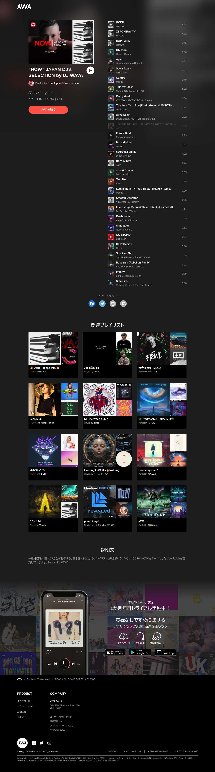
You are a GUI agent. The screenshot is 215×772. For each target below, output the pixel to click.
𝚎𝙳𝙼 (141, 521)
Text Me (121, 179)
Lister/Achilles (123, 174)
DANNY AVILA (123, 155)
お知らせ (21, 711)
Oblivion (121, 50)
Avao (118, 183)
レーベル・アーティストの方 (61, 726)
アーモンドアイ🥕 (101, 474)
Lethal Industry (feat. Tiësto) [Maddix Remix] (144, 188)
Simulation (123, 225)
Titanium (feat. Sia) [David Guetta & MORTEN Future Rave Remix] (157, 105)
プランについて (25, 706)
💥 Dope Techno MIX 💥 (45, 367)
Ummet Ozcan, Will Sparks (130, 63)
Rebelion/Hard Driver (127, 220)
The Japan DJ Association (63, 83)
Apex (119, 59)
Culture (120, 77)
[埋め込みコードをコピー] (123, 303)
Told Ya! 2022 (124, 87)
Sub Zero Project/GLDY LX (130, 266)
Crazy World (123, 96)
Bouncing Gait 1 (148, 470)
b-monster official (46, 423)
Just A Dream (124, 170)
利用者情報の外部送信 (158, 751)
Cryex (119, 248)
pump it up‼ (91, 521)
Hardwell (120, 26)
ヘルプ (20, 717)
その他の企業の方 (58, 730)
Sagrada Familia (126, 151)
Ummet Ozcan (123, 54)
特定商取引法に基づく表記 (186, 751)
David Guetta (123, 109)
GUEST (97, 372)
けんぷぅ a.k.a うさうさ (104, 525)
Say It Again (123, 68)
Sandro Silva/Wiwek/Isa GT (130, 91)
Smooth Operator (127, 198)
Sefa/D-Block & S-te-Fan (128, 276)
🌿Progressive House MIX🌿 (156, 419)
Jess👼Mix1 (91, 367)
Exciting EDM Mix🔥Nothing (101, 470)
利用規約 (112, 751)
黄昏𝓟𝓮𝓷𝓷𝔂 (152, 525)
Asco (118, 165)
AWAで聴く (48, 109)
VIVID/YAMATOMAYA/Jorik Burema (134, 100)
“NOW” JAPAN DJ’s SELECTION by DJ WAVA (75, 679)
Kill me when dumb (96, 419)
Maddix (120, 82)
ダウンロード (23, 701)
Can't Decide (124, 244)
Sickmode (121, 239)
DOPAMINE (123, 40)
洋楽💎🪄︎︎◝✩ (37, 470)
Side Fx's (122, 281)
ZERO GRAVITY (126, 31)
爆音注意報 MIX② (149, 367)
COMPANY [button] (58, 694)
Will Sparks (122, 72)
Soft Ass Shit (124, 253)
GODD (120, 22)
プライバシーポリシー (132, 751)
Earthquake (123, 216)
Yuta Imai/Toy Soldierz (127, 202)
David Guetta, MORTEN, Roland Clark (136, 118)
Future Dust (123, 133)
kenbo (96, 423)
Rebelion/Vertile (124, 229)
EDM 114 (35, 521)
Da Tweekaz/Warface (127, 211)
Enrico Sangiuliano (125, 137)
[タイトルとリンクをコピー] (113, 303)
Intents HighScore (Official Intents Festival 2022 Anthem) (151, 207)
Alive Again (123, 114)
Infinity (120, 271)
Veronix (42, 525)
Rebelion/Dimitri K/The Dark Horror (134, 285)
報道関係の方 (56, 721)
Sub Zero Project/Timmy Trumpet (133, 257)
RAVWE (42, 372)
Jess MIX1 (36, 419)
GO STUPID (123, 234)
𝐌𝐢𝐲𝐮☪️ (42, 474)
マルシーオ (152, 372)
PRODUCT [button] (24, 694)
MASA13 (152, 474)
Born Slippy (123, 161)
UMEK (119, 146)
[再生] (90, 70)
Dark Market (123, 142)
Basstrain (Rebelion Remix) (133, 262)
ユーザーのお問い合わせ (61, 717)
